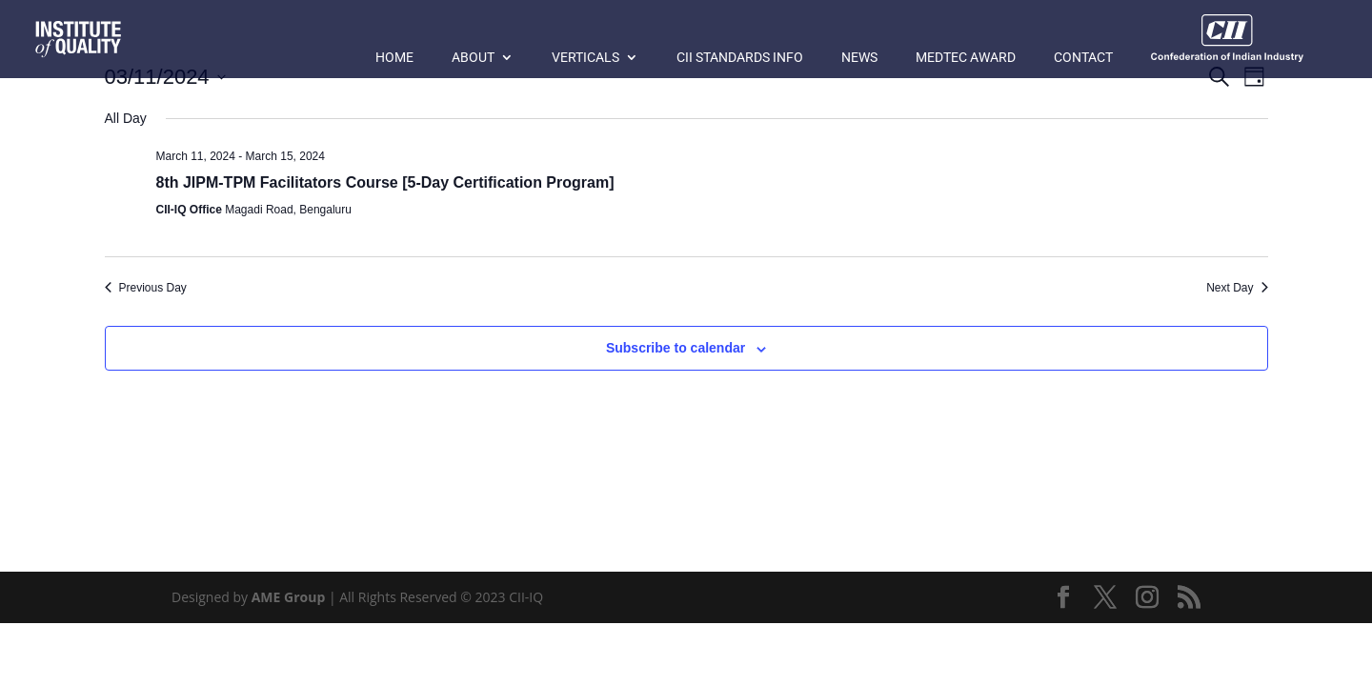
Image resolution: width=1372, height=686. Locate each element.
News (859, 57)
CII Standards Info (739, 57)
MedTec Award (966, 57)
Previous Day (146, 287)
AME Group (289, 597)
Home (394, 57)
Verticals (585, 57)
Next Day (1236, 287)
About (473, 57)
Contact (1083, 57)
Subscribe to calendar (675, 347)
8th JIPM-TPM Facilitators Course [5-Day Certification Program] (385, 182)
